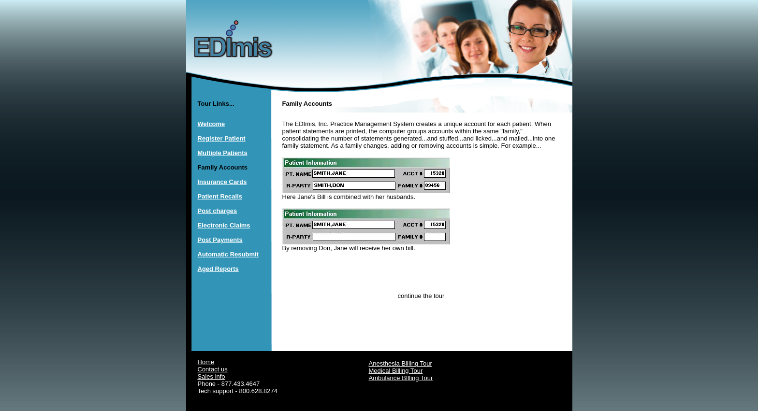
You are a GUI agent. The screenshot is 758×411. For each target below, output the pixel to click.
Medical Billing (389, 370)
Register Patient (222, 138)
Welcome (211, 124)
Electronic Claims (224, 225)
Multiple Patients (223, 152)
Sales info (211, 376)
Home (206, 362)
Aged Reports (218, 268)
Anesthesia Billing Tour (400, 363)
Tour (416, 370)
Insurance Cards (222, 181)
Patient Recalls (220, 196)
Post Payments (220, 239)
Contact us (213, 369)
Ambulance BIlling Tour (401, 378)
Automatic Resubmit (228, 254)
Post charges (217, 210)
